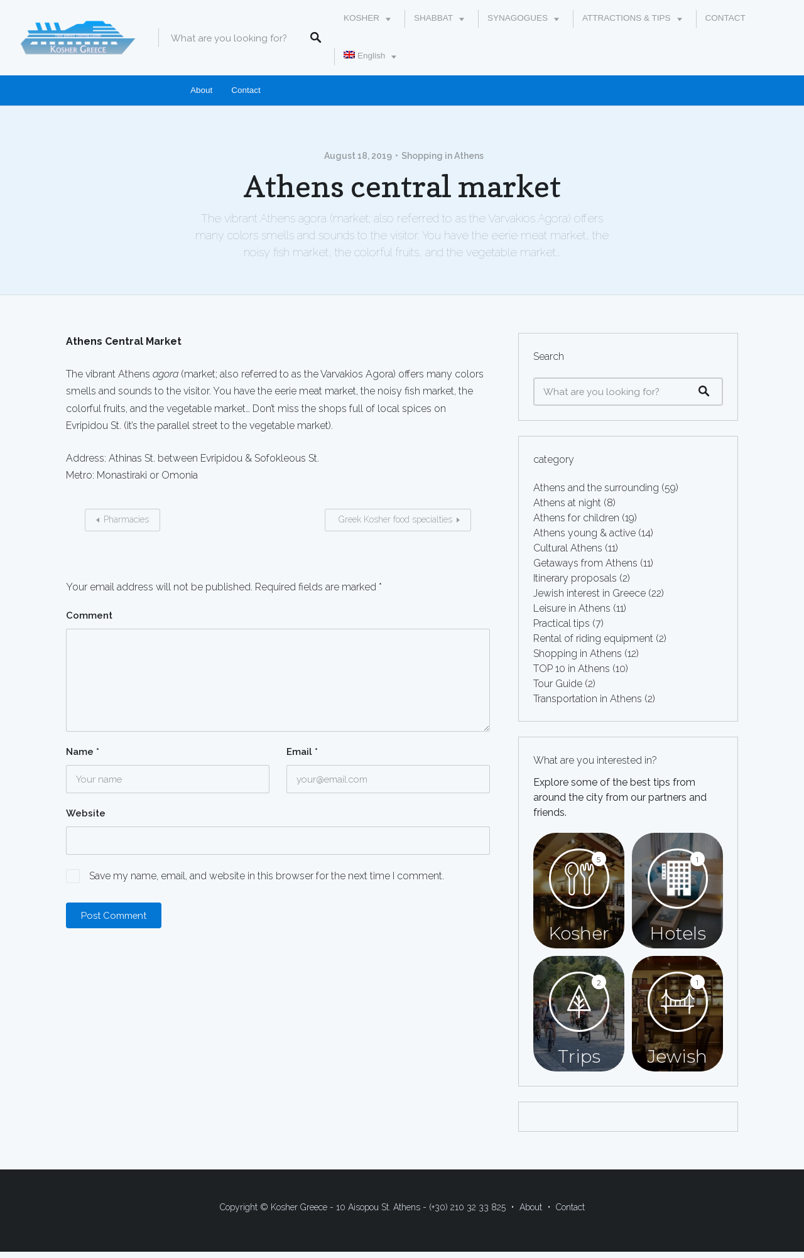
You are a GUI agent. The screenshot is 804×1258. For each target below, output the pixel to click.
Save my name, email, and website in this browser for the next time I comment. (266, 876)
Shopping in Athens (442, 156)
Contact (246, 90)
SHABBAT (433, 18)
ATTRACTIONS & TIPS (626, 18)
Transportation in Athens (587, 699)
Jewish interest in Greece (589, 593)
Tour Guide (557, 684)
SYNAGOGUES (517, 18)
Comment (89, 615)
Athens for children (576, 518)
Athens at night (567, 503)
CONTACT (725, 18)
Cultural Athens (567, 548)
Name (82, 751)
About (201, 90)
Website (86, 813)
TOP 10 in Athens (571, 669)
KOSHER (361, 18)
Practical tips (561, 623)
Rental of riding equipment (593, 638)
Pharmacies (126, 519)
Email (302, 751)
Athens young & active (584, 533)
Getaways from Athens (585, 563)
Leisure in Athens (572, 608)
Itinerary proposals (575, 578)
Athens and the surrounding (596, 488)
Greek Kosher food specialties (394, 519)
